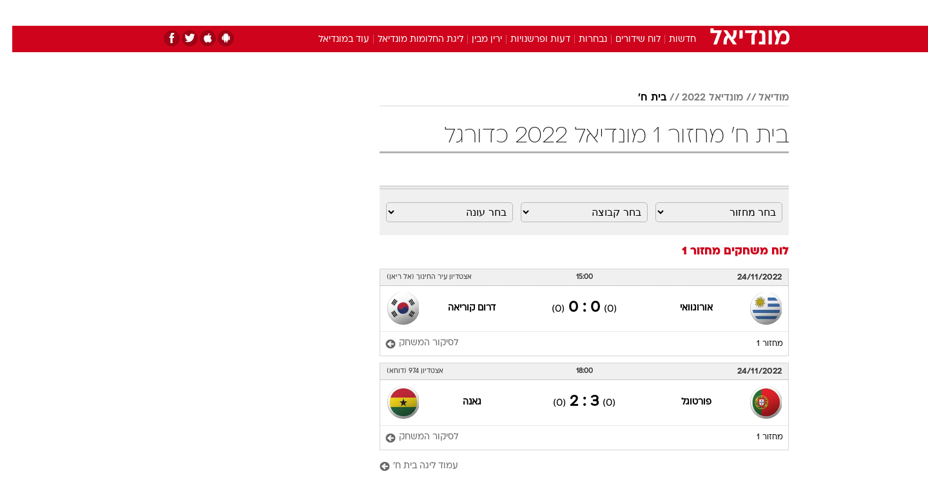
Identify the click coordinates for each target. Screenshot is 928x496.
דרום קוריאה (459, 308)
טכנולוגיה (364, 12)
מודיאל (761, 98)
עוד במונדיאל (331, 39)
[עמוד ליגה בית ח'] (572, 466)
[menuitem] (684, 13)
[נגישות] (18, 13)
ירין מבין (474, 39)
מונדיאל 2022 (700, 98)
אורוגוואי (684, 308)
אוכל (496, 12)
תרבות (606, 12)
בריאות (456, 12)
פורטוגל (684, 402)
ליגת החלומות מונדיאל (408, 39)
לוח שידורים (625, 39)
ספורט (648, 12)
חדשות (692, 12)
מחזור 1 (757, 344)
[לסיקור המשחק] (409, 343)
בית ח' (640, 98)
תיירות (412, 12)
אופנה (316, 12)
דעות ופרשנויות (528, 39)
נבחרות (580, 39)
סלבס (565, 12)
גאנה (459, 402)
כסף (530, 12)
